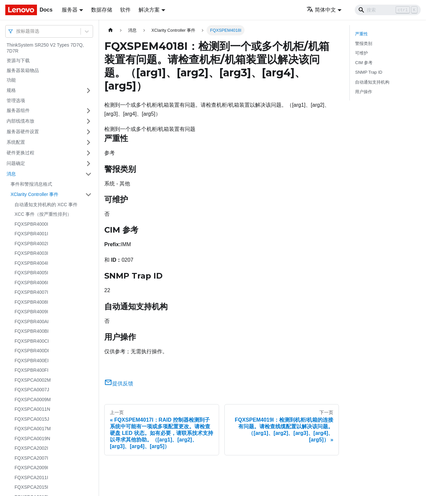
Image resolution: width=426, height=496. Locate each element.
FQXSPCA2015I (31, 487)
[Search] (388, 10)
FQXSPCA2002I (31, 448)
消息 (11, 173)
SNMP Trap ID (368, 72)
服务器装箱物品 (23, 70)
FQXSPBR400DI (32, 350)
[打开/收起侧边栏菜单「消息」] (88, 174)
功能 (11, 80)
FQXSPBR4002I (31, 243)
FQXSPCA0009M (33, 399)
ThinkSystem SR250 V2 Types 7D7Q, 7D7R (45, 48)
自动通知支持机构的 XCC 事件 (46, 204)
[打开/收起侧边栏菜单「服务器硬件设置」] (88, 132)
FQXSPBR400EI (32, 360)
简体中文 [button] (321, 10)
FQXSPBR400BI (32, 331)
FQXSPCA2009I (31, 467)
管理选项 (16, 100)
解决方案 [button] (149, 10)
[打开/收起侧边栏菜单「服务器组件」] (88, 110)
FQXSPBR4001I (31, 233)
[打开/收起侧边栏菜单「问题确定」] (88, 163)
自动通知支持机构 (372, 82)
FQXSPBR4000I (31, 224)
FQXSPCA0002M (33, 380)
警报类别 (363, 43)
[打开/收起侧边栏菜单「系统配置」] (88, 142)
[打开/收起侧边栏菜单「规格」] (88, 90)
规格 (11, 90)
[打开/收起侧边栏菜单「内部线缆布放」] (88, 121)
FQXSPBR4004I (31, 263)
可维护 (361, 53)
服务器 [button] (70, 10)
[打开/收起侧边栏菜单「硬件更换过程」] (88, 153)
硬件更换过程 (20, 152)
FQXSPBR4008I (31, 302)
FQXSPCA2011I (31, 477)
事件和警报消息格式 (31, 184)
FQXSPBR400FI (32, 370)
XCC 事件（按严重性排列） (43, 214)
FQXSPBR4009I (31, 311)
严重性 (361, 33)
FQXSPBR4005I (31, 272)
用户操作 (363, 91)
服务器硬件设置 (23, 131)
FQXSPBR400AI (32, 321)
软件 (125, 10)
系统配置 (16, 142)
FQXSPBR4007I (31, 292)
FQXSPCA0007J (32, 389)
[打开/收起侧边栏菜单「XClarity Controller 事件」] (88, 194)
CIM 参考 (364, 62)
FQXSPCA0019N (32, 438)
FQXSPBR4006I (31, 282)
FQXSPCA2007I (31, 458)
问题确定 (16, 163)
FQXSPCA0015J (32, 419)
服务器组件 (18, 110)
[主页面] (110, 30)
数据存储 (101, 10)
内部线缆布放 (20, 121)
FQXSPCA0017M (33, 428)
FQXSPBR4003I (31, 253)
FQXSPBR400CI (32, 341)
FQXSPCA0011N (32, 409)
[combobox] (16, 31)
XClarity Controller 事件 (34, 194)
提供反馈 (118, 383)
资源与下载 (18, 60)
